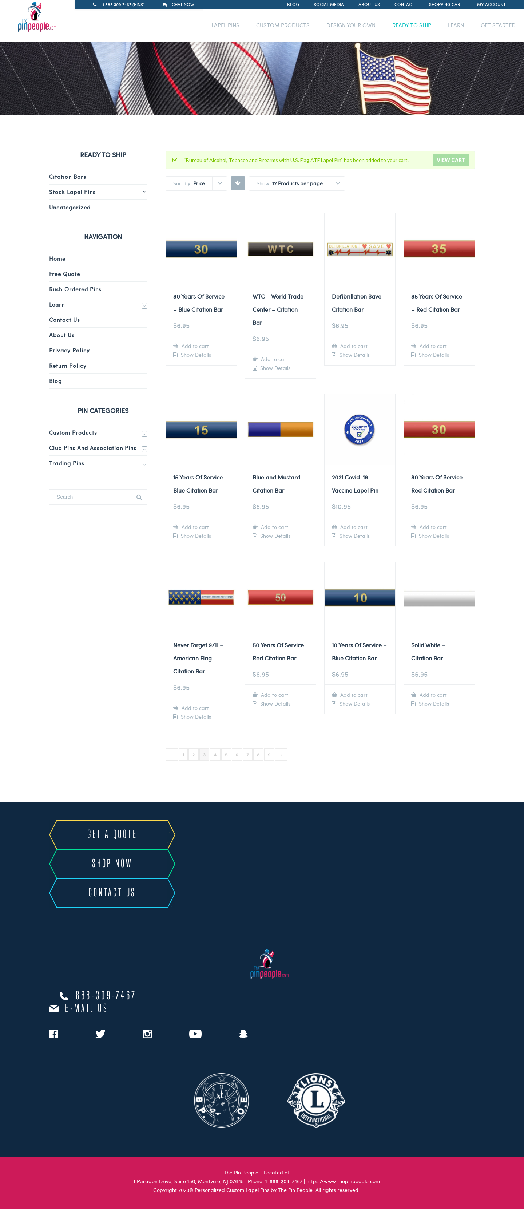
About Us (369, 4)
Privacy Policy (69, 350)
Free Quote (64, 273)
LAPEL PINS (225, 25)
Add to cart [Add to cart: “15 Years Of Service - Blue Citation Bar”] (194, 527)
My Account (491, 4)
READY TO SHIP (411, 25)
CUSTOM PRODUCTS (283, 25)
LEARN (456, 25)
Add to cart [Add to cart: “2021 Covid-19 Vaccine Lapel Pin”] (353, 527)
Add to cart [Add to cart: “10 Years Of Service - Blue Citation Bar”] (353, 695)
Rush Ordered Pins (75, 289)
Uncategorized (70, 207)
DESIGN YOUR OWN (351, 25)
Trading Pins (66, 463)
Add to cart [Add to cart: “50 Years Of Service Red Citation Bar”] (273, 695)
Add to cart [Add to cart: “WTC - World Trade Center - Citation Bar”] (273, 359)
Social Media (329, 4)
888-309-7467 (106, 996)
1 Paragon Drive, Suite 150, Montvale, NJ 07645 (189, 1181)
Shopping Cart (446, 4)
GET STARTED (498, 25)
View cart (451, 160)
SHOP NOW (112, 863)
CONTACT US (112, 893)
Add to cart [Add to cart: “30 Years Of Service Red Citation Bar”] (432, 527)
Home (57, 258)
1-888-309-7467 (283, 1181)
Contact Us (64, 319)
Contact (404, 4)
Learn (57, 304)
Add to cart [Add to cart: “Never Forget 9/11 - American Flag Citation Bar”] (194, 708)
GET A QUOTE (112, 834)
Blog (293, 4)
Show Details (195, 354)
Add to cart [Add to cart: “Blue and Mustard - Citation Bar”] (273, 527)
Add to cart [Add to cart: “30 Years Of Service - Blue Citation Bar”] (194, 346)
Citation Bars (67, 176)
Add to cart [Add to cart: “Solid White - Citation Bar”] (432, 695)
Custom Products (73, 432)
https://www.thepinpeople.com (343, 1181)
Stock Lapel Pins (72, 191)
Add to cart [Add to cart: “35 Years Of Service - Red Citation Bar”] (432, 346)
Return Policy (68, 365)
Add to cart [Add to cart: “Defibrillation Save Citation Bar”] (353, 346)
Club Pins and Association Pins (92, 447)
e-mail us (86, 1008)
